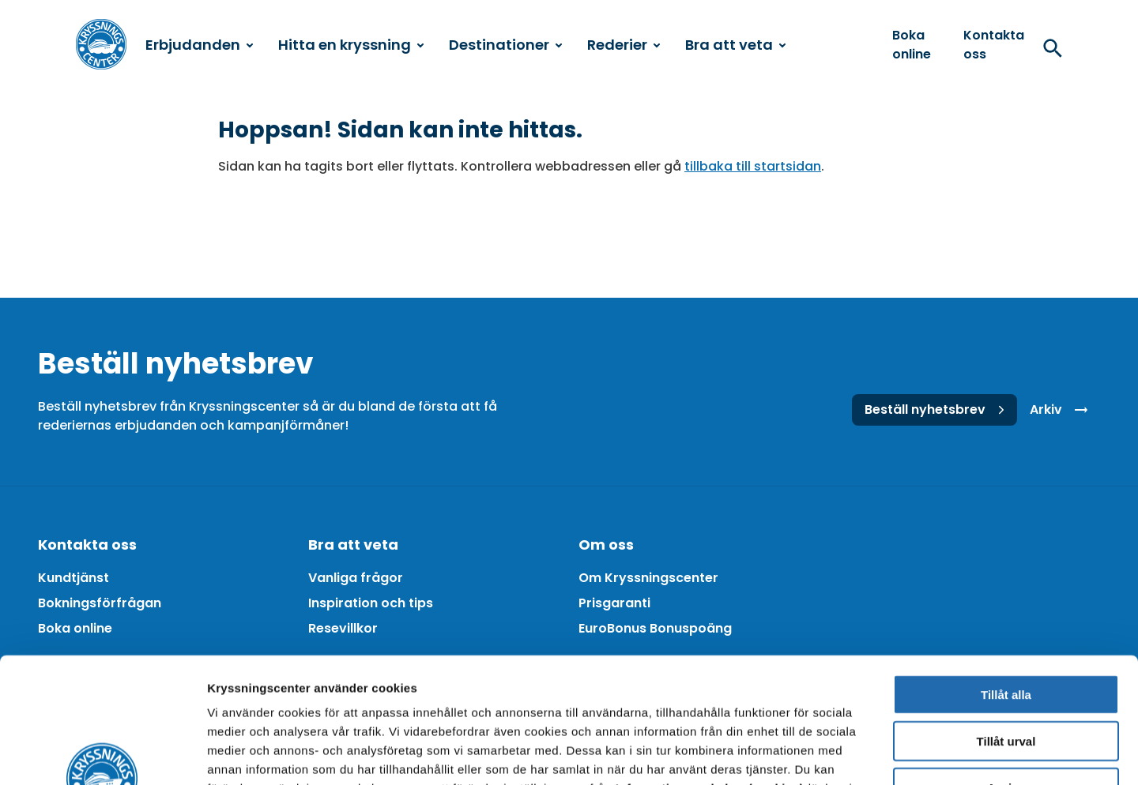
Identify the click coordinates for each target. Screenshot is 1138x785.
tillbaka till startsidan (752, 166)
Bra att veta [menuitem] (735, 44)
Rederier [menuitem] (623, 44)
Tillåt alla (1006, 577)
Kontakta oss (993, 44)
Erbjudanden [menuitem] (199, 44)
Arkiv (1062, 409)
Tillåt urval (1006, 623)
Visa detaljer (858, 754)
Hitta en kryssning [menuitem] (351, 44)
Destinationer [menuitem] (505, 44)
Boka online (911, 44)
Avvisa (1006, 670)
